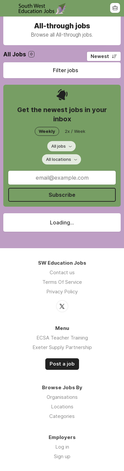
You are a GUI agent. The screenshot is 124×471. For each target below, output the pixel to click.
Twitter (62, 306)
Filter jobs (65, 70)
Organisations (62, 397)
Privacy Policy (62, 291)
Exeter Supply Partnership (62, 347)
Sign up (62, 456)
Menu (9, 8)
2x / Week (75, 131)
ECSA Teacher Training (62, 338)
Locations (62, 406)
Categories (62, 416)
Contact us (62, 272)
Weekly (47, 131)
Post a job (62, 364)
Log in (62, 447)
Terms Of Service (62, 282)
